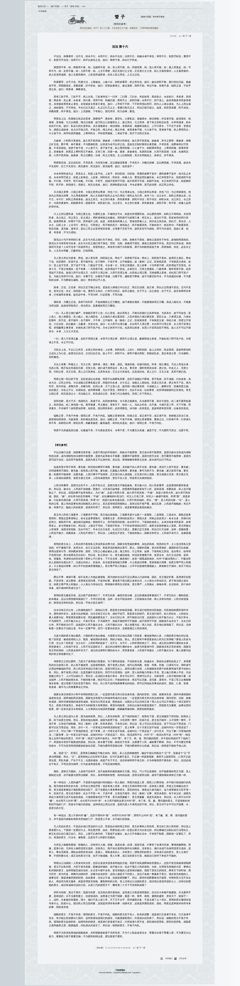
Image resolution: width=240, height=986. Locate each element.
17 (122, 948)
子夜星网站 (120, 970)
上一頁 (182, 36)
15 (116, 948)
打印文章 (182, 958)
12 (109, 948)
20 (129, 948)
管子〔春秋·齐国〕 (72, 6)
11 (106, 948)
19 (127, 948)
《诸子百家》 (55, 6)
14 (114, 948)
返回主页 (42, 6)
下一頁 (188, 36)
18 (124, 948)
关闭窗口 (169, 958)
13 (111, 948)
